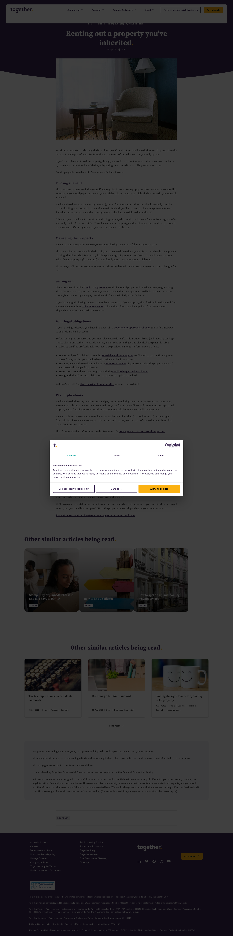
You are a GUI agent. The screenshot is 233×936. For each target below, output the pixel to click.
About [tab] (161, 455)
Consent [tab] (72, 455)
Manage (117, 488)
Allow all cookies (159, 488)
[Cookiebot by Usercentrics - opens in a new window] (167, 445)
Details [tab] (116, 455)
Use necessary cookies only (74, 488)
